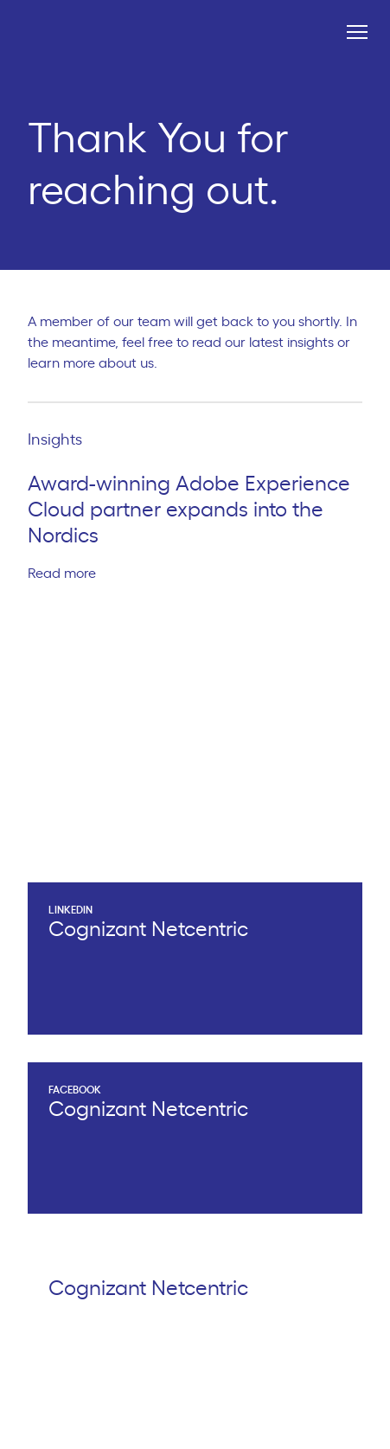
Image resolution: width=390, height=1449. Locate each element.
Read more (69, 573)
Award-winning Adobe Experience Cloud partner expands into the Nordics (189, 510)
